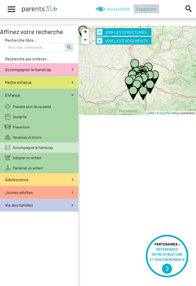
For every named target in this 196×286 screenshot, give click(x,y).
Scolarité (20, 117)
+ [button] (85, 32)
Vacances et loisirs (27, 137)
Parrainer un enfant (28, 168)
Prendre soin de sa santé (32, 106)
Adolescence (39, 179)
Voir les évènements (122, 40)
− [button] (85, 40)
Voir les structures (122, 32)
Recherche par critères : (26, 58)
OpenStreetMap (169, 113)
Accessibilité (118, 8)
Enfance (39, 95)
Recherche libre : (20, 40)
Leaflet (150, 113)
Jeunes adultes (39, 192)
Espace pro (146, 8)
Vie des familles (39, 205)
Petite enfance (39, 82)
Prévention (21, 127)
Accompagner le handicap (39, 69)
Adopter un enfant (27, 158)
